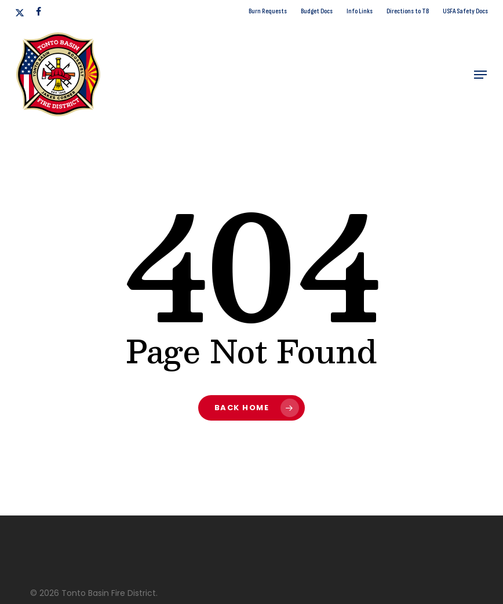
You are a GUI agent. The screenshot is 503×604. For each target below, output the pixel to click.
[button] (480, 74)
